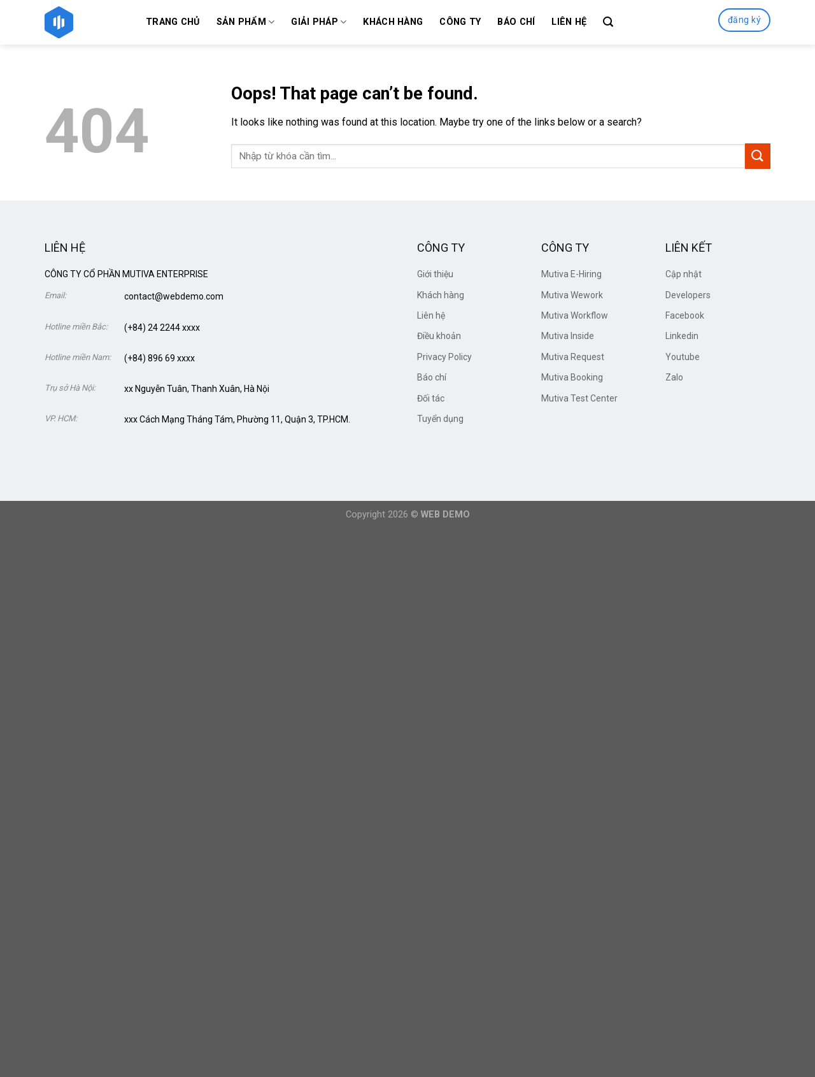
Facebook (684, 315)
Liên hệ (568, 22)
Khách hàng (393, 22)
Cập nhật (683, 274)
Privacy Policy (444, 357)
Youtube (682, 357)
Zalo (674, 377)
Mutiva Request (572, 357)
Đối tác (430, 398)
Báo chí (516, 22)
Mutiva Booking (572, 377)
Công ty (460, 22)
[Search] (608, 22)
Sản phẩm (245, 22)
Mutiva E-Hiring (571, 274)
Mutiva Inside (567, 336)
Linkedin (681, 336)
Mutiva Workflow (574, 315)
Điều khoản (439, 336)
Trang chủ (173, 22)
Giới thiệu (435, 274)
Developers (688, 295)
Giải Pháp (318, 22)
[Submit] (757, 155)
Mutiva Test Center (579, 398)
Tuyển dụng (440, 419)
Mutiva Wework (572, 295)
